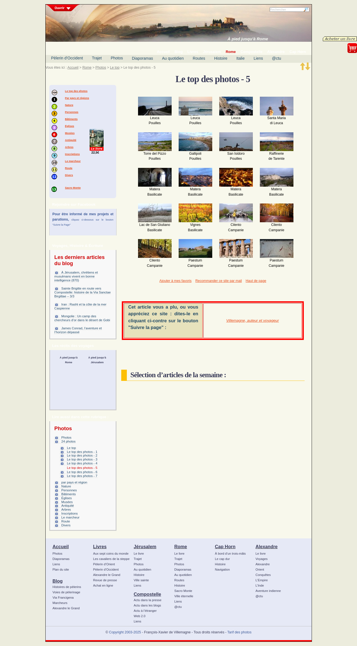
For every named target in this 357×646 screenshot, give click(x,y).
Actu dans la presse (148, 600)
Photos (117, 58)
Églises (69, 126)
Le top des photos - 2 (82, 455)
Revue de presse (105, 580)
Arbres (69, 147)
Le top (115, 68)
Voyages (262, 559)
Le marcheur (73, 161)
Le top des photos (76, 91)
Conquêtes (263, 574)
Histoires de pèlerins (67, 587)
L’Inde (260, 585)
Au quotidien (173, 58)
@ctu (276, 58)
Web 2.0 (140, 616)
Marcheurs (60, 603)
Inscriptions (72, 154)
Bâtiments (71, 119)
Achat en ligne (103, 585)
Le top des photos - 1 (82, 451)
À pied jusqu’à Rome (248, 39)
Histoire (220, 58)
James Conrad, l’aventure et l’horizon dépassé (78, 330)
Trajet (97, 58)
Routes (199, 58)
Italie (240, 58)
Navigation (222, 569)
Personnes (71, 112)
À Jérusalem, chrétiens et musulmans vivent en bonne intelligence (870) (76, 276)
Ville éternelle (183, 596)
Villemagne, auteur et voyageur (252, 320)
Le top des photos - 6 (82, 472)
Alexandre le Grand (66, 608)
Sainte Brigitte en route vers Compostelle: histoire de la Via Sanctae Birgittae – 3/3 (82, 292)
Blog (58, 581)
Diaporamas (142, 58)
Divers (69, 175)
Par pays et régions (77, 98)
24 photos (68, 441)
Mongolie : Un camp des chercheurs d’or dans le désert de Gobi (82, 318)
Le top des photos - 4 (82, 463)
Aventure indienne (268, 590)
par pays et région (74, 482)
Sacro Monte (73, 187)
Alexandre (267, 546)
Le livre (139, 553)
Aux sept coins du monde (111, 553)
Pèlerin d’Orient (104, 564)
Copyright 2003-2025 (125, 632)
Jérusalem (145, 546)
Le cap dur (222, 559)
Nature (69, 105)
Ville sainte (141, 580)
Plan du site (61, 569)
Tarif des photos (239, 632)
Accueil (72, 68)
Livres (100, 546)
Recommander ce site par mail (218, 281)
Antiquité (70, 140)
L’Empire (262, 580)
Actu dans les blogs (147, 605)
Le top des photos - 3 (82, 459)
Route (68, 168)
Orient (260, 569)
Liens (258, 58)
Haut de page (256, 281)
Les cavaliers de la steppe (111, 559)
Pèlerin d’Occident (67, 58)
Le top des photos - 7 (82, 476)
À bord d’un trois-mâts (230, 553)
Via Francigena (63, 597)
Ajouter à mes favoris (175, 281)
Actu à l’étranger (145, 610)
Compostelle (147, 594)
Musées (69, 133)
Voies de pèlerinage (66, 592)
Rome (87, 68)
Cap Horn (225, 546)
